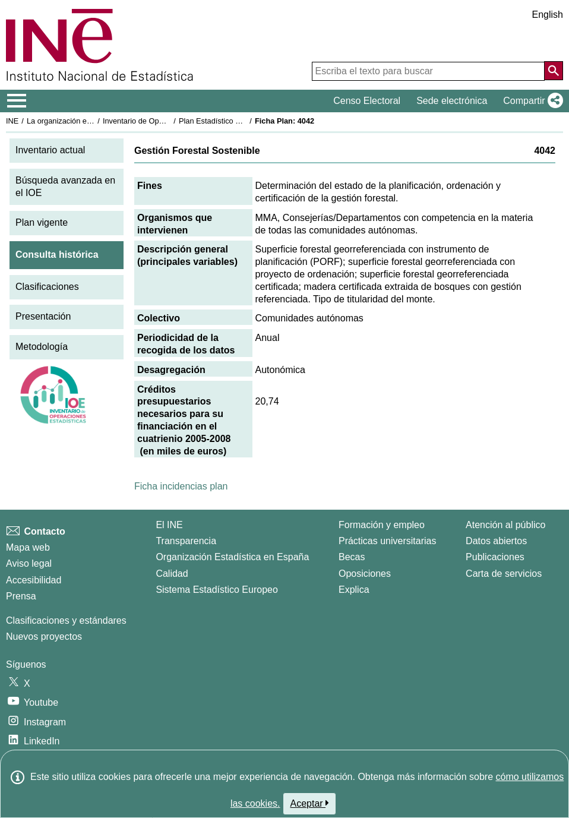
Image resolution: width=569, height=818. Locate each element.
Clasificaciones (47, 287)
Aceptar (309, 803)
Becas (352, 557)
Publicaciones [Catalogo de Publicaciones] (495, 557)
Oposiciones (365, 574)
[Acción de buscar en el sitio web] (553, 70)
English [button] (547, 15)
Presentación (43, 316)
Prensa (21, 596)
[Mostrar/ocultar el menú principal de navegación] (17, 101)
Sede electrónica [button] (451, 101)
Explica (354, 590)
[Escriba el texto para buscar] (428, 71)
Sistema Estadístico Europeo (216, 590)
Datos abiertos (496, 541)
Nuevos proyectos (44, 636)
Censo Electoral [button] (366, 101)
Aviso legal (29, 563)
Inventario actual (50, 150)
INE (12, 120)
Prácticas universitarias (388, 541)
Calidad (172, 574)
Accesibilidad (33, 580)
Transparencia (186, 541)
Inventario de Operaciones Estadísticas (169, 120)
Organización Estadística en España (232, 557)
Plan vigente (41, 222)
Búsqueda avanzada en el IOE (65, 186)
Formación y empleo (382, 525)
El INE (169, 525)
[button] (530, 101)
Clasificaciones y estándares (66, 620)
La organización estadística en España (92, 120)
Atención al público (505, 525)
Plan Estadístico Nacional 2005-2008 (241, 120)
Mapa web (28, 547)
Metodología (41, 347)
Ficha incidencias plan (180, 486)
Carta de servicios (504, 574)
